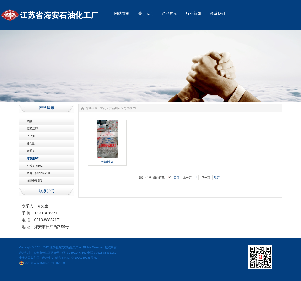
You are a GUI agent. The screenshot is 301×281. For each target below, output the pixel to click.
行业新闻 (193, 13)
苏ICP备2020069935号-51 (80, 257)
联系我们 (217, 13)
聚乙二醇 (32, 128)
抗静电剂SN (34, 180)
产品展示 (169, 13)
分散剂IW (33, 158)
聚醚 (29, 121)
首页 (103, 108)
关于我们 (145, 13)
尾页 (217, 177)
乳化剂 (31, 143)
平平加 (31, 136)
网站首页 (121, 13)
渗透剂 (31, 151)
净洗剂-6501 (35, 165)
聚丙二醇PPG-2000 (39, 173)
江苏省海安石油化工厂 (64, 247)
